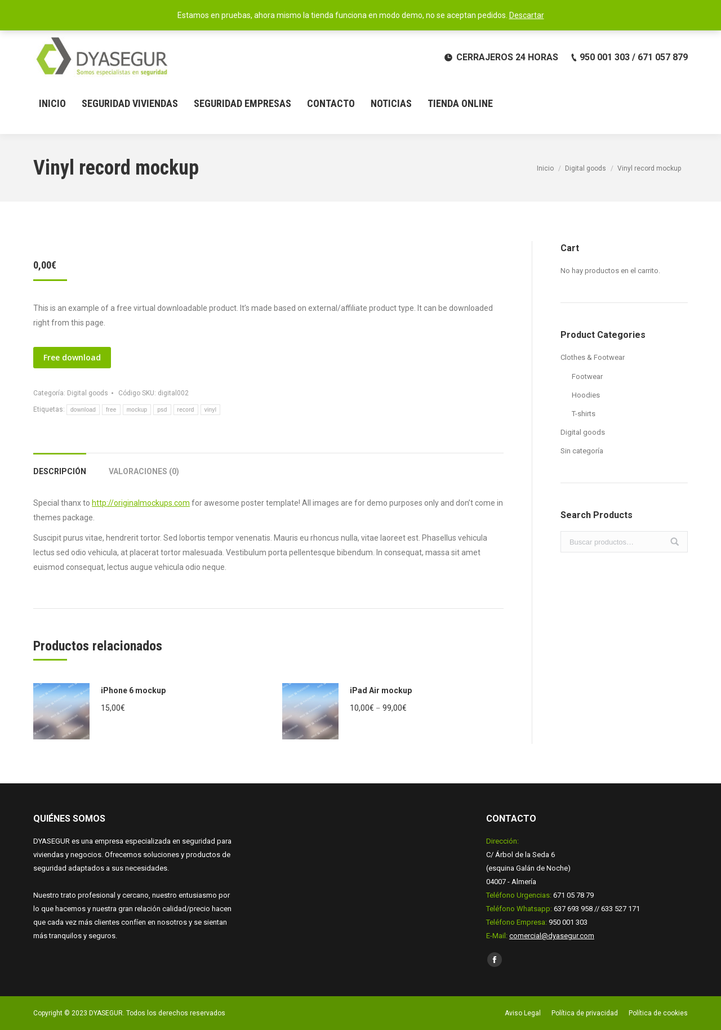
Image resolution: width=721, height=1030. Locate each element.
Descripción (59, 471)
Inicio (545, 168)
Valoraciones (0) (144, 471)
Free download (72, 357)
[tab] (59, 466)
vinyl (210, 410)
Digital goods (585, 168)
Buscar (674, 541)
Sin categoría (581, 451)
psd (162, 410)
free (111, 410)
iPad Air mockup (381, 690)
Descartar (526, 15)
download (83, 410)
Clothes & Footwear (592, 357)
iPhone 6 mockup (133, 690)
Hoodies (586, 395)
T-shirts (583, 413)
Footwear (587, 376)
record (185, 410)
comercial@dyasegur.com (551, 935)
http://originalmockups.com (141, 502)
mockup (137, 410)
